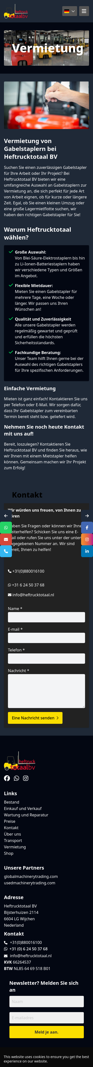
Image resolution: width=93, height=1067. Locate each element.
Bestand (11, 802)
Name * (46, 614)
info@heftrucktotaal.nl (33, 595)
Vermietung (15, 847)
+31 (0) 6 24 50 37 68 (26, 949)
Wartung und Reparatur (26, 815)
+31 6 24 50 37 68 (28, 585)
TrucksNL (33, 1060)
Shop (8, 853)
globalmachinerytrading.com (31, 876)
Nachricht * (46, 688)
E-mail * (46, 635)
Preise (9, 821)
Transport (13, 840)
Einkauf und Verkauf (23, 808)
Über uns (12, 834)
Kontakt (11, 827)
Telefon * (46, 655)
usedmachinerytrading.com (29, 883)
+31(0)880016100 (28, 571)
